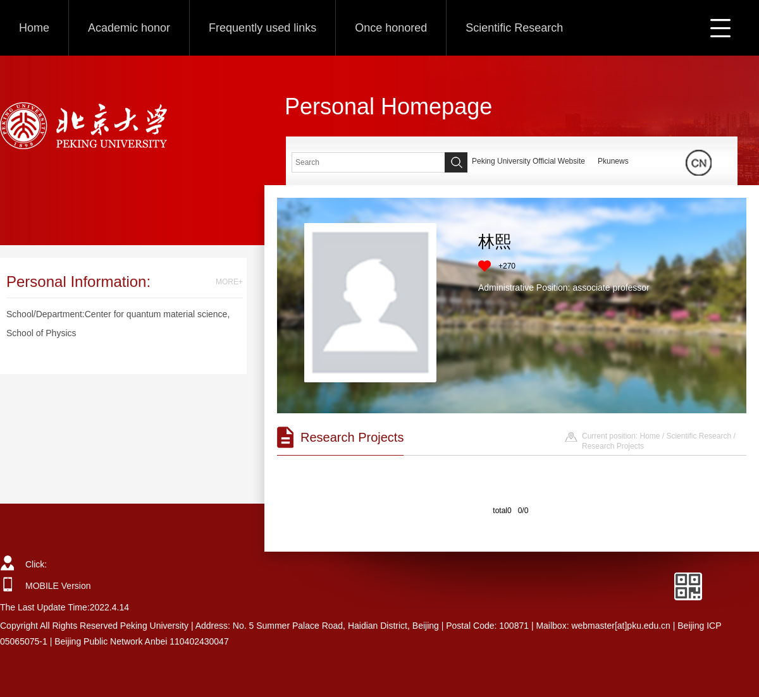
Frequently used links (262, 27)
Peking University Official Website (528, 161)
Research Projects (613, 446)
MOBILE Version (58, 586)
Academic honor (129, 27)
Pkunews (613, 161)
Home (34, 27)
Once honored (391, 27)
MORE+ (229, 281)
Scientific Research (514, 27)
